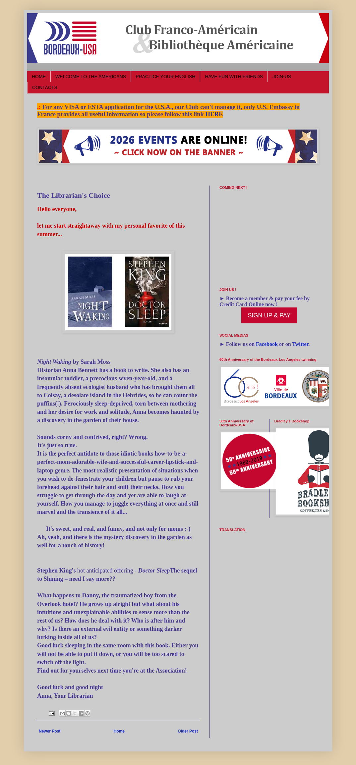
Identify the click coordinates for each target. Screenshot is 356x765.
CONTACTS (44, 87)
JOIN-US (281, 76)
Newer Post (49, 731)
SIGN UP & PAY (269, 315)
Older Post (188, 731)
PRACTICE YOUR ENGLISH (165, 76)
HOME (39, 76)
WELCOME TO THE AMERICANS (90, 76)
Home (119, 731)
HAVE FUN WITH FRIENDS (234, 76)
